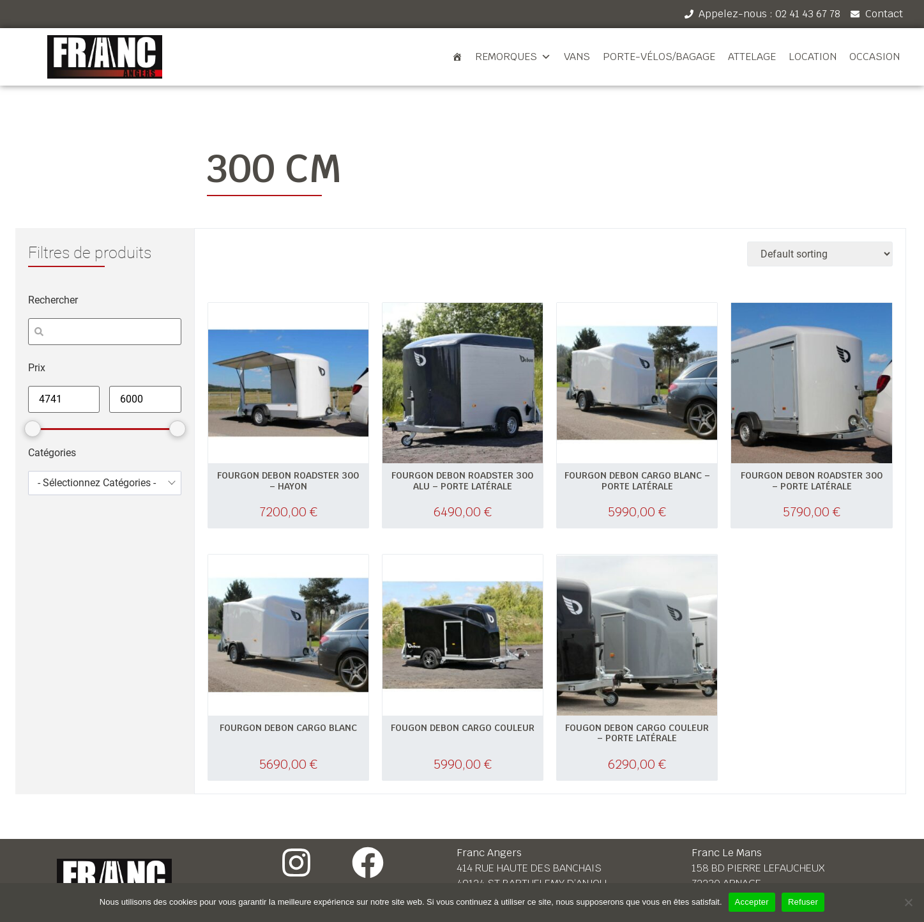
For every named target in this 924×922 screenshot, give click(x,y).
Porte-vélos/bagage (659, 56)
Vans (577, 56)
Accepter (752, 902)
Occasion (874, 56)
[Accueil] (457, 57)
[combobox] (104, 483)
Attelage (752, 56)
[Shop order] (820, 254)
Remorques (513, 57)
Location (813, 56)
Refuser (803, 902)
